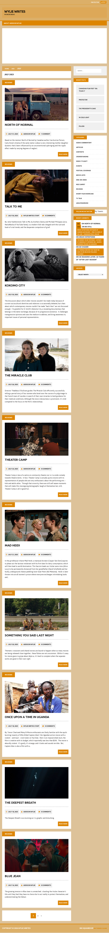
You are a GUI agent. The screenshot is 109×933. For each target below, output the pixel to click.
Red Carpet (80, 187)
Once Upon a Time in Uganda (27, 718)
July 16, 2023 (14, 886)
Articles (79, 149)
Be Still (88, 233)
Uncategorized (82, 205)
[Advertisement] (54, 47)
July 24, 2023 (14, 471)
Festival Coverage (83, 173)
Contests (80, 154)
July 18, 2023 (14, 727)
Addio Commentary (83, 145)
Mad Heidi (12, 547)
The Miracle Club (18, 378)
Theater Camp (16, 462)
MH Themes (95, 929)
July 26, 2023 (14, 387)
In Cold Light (84, 119)
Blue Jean (13, 876)
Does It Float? (81, 163)
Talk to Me (13, 209)
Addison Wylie (30, 138)
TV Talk (79, 201)
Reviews (79, 191)
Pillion (81, 128)
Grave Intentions (87, 243)
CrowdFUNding (82, 159)
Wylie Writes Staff (32, 219)
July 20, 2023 (14, 646)
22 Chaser (83, 253)
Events (79, 168)
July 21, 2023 (14, 556)
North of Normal (19, 128)
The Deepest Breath (20, 803)
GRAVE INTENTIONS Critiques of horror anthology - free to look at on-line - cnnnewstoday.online (89, 238)
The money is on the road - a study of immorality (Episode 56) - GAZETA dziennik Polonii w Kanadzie (89, 248)
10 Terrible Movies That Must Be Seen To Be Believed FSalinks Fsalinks (88, 258)
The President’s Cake (87, 110)
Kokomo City (15, 288)
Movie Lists (80, 177)
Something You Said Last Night (29, 637)
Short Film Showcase (84, 196)
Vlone (103, 929)
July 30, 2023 (14, 219)
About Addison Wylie (13, 24)
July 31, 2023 (14, 138)
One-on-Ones (81, 182)
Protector (95, 2)
